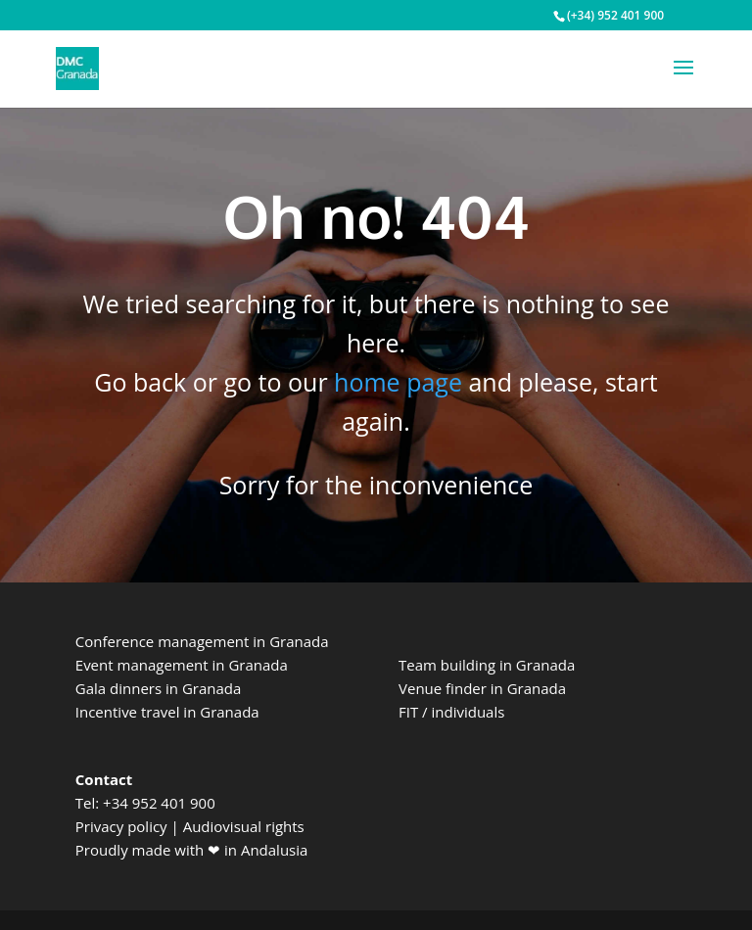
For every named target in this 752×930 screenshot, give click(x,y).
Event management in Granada (181, 664)
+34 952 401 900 (159, 803)
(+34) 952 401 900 (615, 15)
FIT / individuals (451, 711)
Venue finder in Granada (482, 688)
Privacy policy (121, 826)
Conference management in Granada (202, 641)
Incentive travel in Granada (167, 711)
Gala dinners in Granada (158, 688)
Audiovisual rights (244, 826)
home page (398, 381)
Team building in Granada (487, 664)
